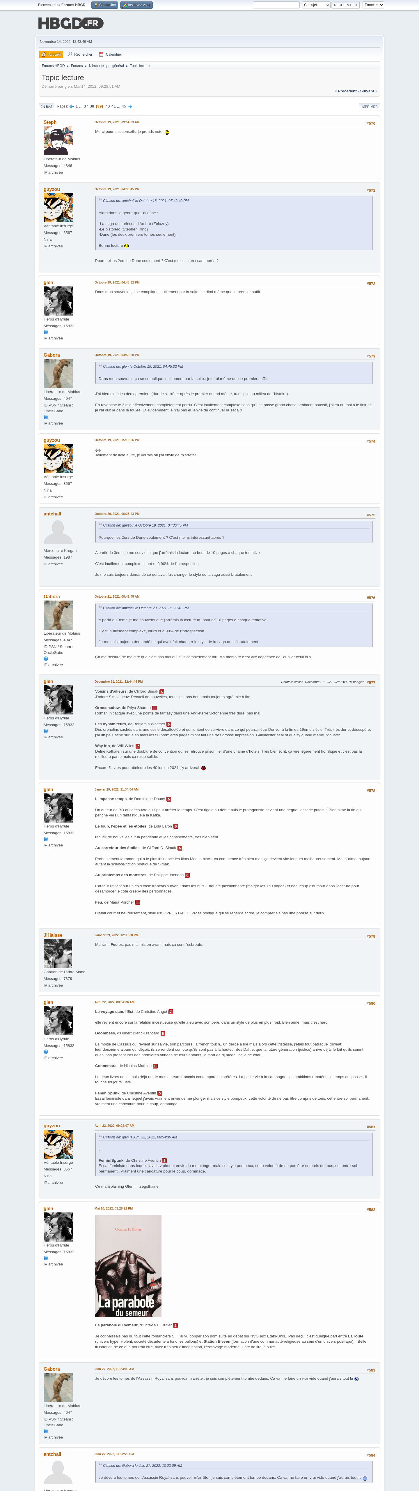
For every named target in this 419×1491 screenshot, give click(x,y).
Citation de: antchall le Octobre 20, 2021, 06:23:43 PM (146, 607)
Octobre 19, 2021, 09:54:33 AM (117, 121)
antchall (52, 513)
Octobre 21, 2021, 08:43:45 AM (117, 596)
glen (48, 282)
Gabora (52, 354)
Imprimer (369, 106)
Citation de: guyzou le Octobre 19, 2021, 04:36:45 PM (145, 525)
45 (124, 105)
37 (86, 105)
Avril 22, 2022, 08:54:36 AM (114, 1001)
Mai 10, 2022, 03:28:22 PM (114, 1208)
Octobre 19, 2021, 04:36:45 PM (117, 188)
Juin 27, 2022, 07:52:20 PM (114, 1453)
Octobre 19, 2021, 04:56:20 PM (117, 354)
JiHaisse (53, 934)
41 (113, 105)
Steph (50, 121)
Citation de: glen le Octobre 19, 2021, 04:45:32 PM (143, 366)
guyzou (52, 188)
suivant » (368, 90)
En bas (46, 106)
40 (108, 105)
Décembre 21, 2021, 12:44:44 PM (119, 681)
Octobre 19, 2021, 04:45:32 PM (117, 282)
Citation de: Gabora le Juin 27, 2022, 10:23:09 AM (142, 1465)
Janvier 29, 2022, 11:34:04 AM (117, 789)
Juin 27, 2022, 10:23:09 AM (114, 1368)
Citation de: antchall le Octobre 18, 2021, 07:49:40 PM (146, 200)
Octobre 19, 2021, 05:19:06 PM (117, 439)
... (81, 105)
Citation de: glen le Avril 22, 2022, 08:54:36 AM (140, 1137)
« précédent (346, 90)
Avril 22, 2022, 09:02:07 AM (114, 1125)
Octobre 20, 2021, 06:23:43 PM (117, 513)
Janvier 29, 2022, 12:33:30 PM (117, 934)
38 (92, 105)
